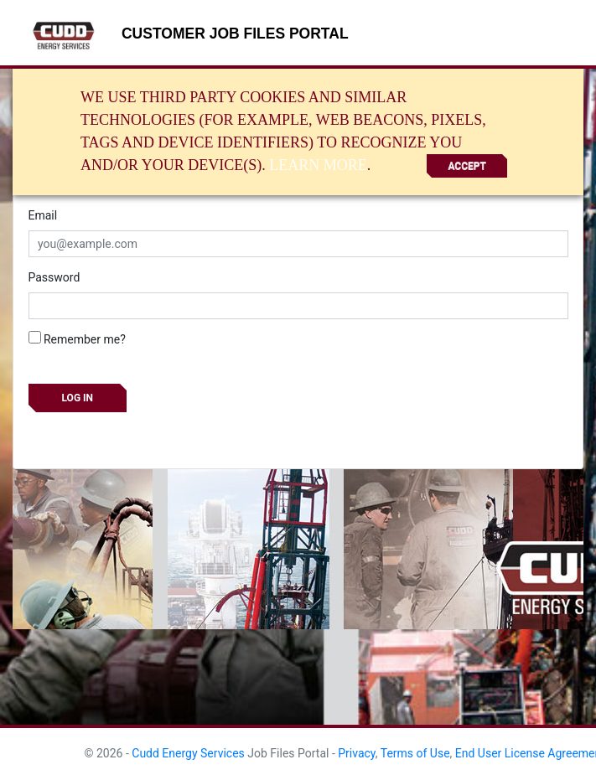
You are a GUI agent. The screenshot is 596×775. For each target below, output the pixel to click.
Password (54, 277)
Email (43, 215)
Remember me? (77, 338)
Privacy (357, 753)
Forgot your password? (88, 432)
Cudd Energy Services (188, 753)
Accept (467, 166)
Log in (78, 398)
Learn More (318, 165)
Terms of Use (415, 753)
